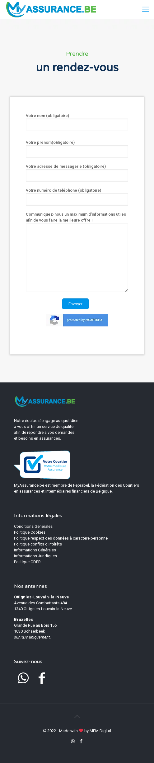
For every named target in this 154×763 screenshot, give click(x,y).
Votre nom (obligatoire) (77, 122)
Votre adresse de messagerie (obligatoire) (77, 173)
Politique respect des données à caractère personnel (61, 538)
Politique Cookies (29, 532)
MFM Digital (100, 730)
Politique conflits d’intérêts (38, 544)
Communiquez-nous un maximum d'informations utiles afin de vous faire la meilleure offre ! (77, 252)
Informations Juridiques (35, 556)
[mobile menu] (145, 9)
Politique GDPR (27, 561)
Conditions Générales (33, 526)
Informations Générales (35, 550)
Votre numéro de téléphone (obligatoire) (77, 197)
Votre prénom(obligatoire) (77, 149)
